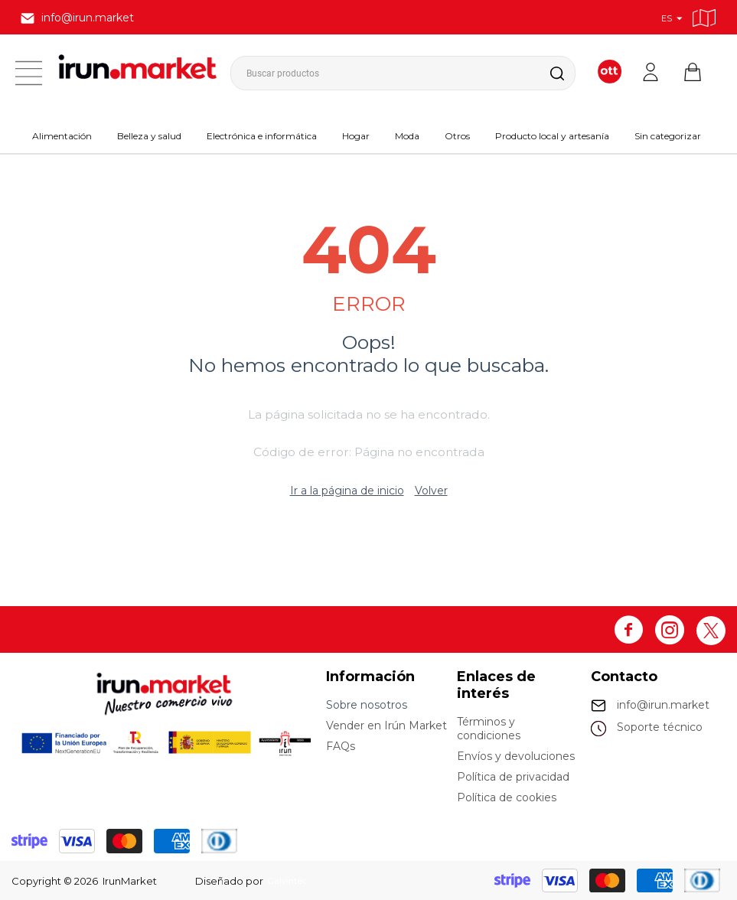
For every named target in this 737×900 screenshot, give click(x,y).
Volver (431, 490)
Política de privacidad (513, 777)
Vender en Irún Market (386, 725)
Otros (457, 136)
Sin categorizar (667, 136)
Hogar (356, 136)
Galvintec (290, 881)
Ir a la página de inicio (347, 490)
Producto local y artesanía (552, 136)
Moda (407, 136)
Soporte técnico (660, 727)
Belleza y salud (149, 136)
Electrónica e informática (262, 136)
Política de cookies (506, 797)
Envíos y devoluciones (516, 756)
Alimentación (62, 136)
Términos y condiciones (488, 728)
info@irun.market (663, 705)
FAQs (340, 746)
